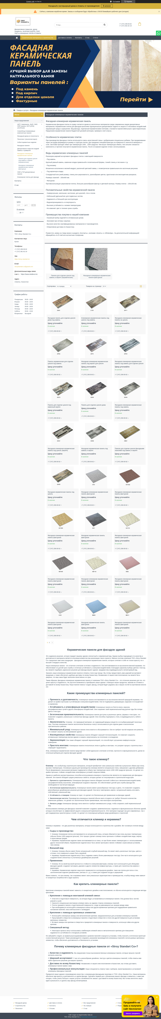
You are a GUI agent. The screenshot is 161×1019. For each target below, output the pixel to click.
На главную (87, 1006)
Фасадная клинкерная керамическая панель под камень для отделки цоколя (129, 362)
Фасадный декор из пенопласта (28, 136)
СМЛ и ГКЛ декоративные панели (26, 173)
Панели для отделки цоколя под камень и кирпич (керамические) (27, 160)
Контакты (78, 38)
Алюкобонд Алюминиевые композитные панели (26, 132)
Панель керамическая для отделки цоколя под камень (60, 362)
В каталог (107, 6)
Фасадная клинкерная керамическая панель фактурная (94, 493)
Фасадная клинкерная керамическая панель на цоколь (128, 319)
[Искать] (104, 24)
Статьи (95, 38)
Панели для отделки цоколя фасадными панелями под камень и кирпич (129, 449)
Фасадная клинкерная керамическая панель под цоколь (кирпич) (61, 449)
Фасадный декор (21, 1003)
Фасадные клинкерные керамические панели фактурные (26, 167)
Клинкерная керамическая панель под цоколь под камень (95, 319)
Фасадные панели (23, 145)
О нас (87, 38)
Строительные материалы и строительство (37, 38)
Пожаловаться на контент (89, 1017)
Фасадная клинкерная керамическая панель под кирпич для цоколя (94, 362)
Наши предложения (22, 120)
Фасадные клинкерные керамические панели (25, 154)
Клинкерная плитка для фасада (28, 177)
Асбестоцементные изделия (26, 142)
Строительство (20, 1006)
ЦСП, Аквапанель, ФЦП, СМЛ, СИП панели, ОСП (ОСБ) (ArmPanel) (27, 126)
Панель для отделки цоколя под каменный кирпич (59, 406)
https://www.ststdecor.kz (29, 274)
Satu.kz (90, 1015)
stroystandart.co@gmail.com (24, 266)
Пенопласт (19, 1008)
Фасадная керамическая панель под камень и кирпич (94, 449)
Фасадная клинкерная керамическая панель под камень (128, 406)
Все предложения (89, 1003)
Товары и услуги (22, 110)
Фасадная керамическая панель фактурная (93, 536)
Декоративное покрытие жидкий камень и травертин (28, 149)
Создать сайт (30, 1)
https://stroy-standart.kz (22, 259)
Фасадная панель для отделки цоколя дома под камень (61, 319)
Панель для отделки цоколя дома (93, 405)
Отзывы (52, 1008)
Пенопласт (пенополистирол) (27, 139)
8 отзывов (116, 1)
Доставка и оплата (65, 38)
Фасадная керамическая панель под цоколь (61, 493)
